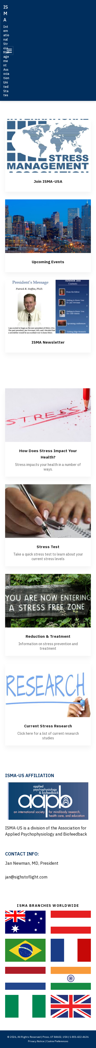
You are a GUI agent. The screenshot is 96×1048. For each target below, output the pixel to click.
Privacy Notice (36, 1041)
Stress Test (48, 546)
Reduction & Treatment (48, 635)
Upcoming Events (48, 261)
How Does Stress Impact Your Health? (48, 453)
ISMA (5, 13)
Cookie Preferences (57, 1041)
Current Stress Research (48, 725)
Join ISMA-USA (48, 180)
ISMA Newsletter (48, 341)
